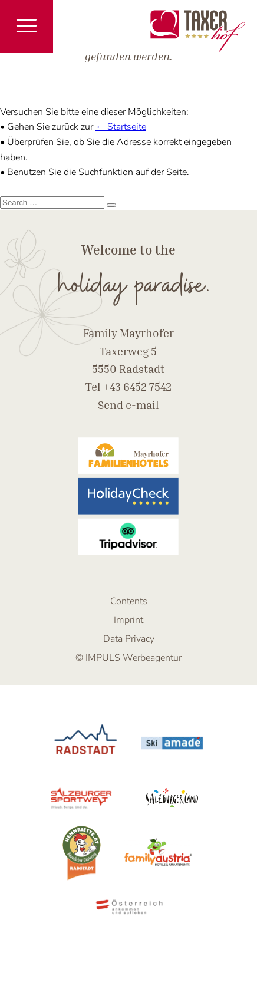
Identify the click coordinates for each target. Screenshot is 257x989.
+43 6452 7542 (137, 386)
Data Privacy (128, 638)
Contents (128, 601)
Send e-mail (128, 404)
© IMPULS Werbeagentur (128, 657)
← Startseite (120, 126)
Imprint (128, 620)
